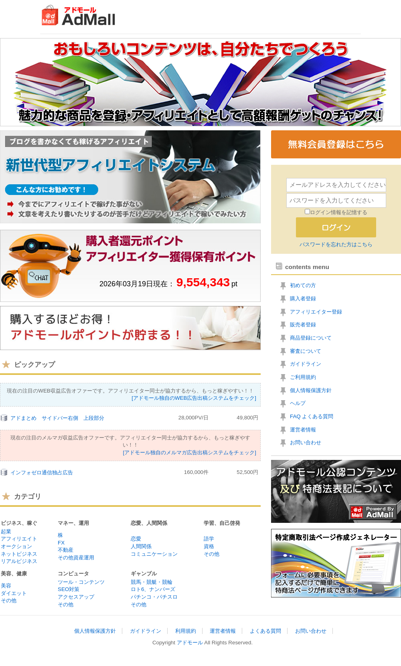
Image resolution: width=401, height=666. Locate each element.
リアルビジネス (19, 561)
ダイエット (14, 593)
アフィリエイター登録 (316, 312)
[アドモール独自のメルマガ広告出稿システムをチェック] (189, 452)
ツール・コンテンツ (81, 582)
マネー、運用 (73, 523)
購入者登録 (303, 299)
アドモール (190, 643)
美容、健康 (14, 574)
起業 (6, 531)
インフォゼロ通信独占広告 (41, 473)
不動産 (65, 550)
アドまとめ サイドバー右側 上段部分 (57, 418)
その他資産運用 (76, 558)
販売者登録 (303, 325)
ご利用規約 (303, 377)
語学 (209, 539)
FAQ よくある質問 (311, 416)
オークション (16, 546)
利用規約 (185, 631)
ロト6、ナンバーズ (153, 589)
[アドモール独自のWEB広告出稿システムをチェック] (194, 398)
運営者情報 (303, 430)
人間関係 (141, 546)
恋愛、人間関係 (149, 523)
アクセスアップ (76, 597)
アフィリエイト (19, 539)
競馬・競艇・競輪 (151, 582)
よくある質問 (265, 631)
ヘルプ (298, 403)
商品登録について (311, 338)
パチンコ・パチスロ (154, 597)
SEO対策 (68, 589)
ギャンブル (144, 574)
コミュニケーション (154, 554)
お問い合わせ (305, 442)
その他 (211, 554)
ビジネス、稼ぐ (19, 523)
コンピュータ (73, 574)
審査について (305, 351)
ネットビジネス (19, 554)
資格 (209, 546)
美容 (6, 586)
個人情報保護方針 (311, 390)
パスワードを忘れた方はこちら (336, 244)
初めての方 (303, 285)
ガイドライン (305, 364)
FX (61, 543)
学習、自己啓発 (222, 523)
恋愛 (136, 539)
